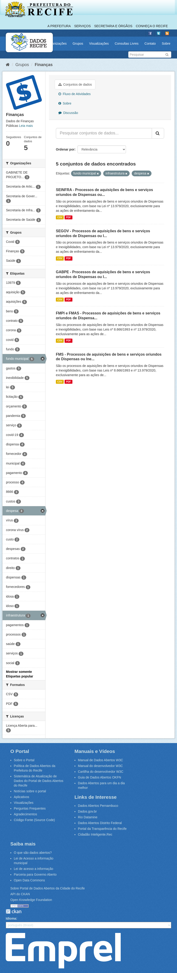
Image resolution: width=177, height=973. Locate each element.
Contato (150, 43)
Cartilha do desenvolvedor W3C (100, 771)
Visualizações (99, 43)
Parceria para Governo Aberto (35, 874)
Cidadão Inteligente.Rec (95, 834)
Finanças (44, 64)
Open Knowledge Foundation (31, 900)
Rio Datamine (87, 817)
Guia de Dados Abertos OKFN (99, 777)
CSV (59, 217)
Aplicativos (21, 797)
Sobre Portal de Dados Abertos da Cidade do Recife (47, 888)
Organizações (56, 43)
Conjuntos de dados (75, 84)
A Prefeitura (59, 26)
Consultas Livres (127, 43)
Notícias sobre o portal (30, 791)
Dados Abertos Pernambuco (98, 805)
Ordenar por (65, 149)
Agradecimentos (25, 814)
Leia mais (26, 126)
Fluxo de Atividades (74, 94)
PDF (68, 217)
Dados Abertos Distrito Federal (100, 823)
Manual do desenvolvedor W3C (100, 766)
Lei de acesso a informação (33, 869)
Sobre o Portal (24, 760)
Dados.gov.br (87, 811)
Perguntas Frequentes (30, 808)
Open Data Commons (29, 880)
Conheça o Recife (152, 26)
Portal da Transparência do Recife (102, 829)
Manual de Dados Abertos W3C (100, 760)
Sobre (166, 43)
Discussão (68, 113)
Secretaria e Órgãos (113, 26)
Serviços (82, 26)
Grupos (78, 43)
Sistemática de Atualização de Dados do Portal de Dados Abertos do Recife (38, 780)
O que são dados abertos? (33, 852)
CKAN (13, 911)
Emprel (63, 950)
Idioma (11, 918)
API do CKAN (20, 894)
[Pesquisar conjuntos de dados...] (104, 133)
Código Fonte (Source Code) (34, 820)
